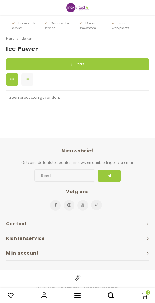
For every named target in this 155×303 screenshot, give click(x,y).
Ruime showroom (87, 25)
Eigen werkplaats (120, 25)
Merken (26, 39)
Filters (77, 64)
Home (10, 39)
